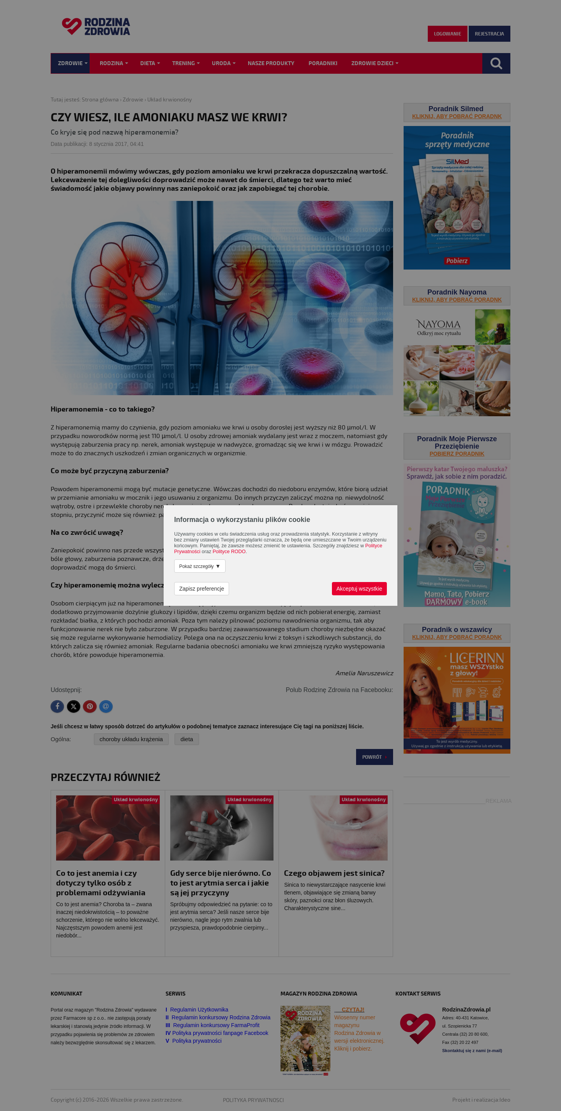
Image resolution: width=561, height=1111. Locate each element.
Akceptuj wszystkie (359, 589)
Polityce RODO (229, 551)
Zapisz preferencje (201, 589)
